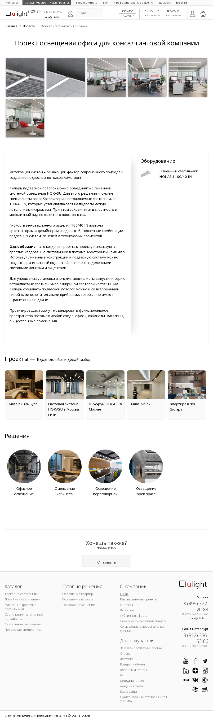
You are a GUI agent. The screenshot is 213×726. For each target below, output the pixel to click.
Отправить (106, 562)
